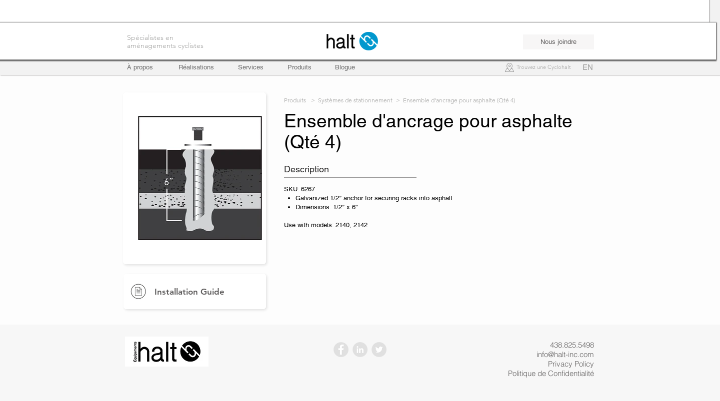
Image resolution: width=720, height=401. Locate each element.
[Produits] (300, 67)
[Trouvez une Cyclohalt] (543, 67)
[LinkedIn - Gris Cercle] (360, 349)
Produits (295, 100)
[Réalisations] (196, 67)
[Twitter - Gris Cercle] (379, 349)
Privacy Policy (571, 364)
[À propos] (144, 67)
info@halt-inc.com (565, 354)
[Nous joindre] (558, 41)
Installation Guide (189, 292)
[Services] (251, 67)
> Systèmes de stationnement (351, 100)
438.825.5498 (572, 345)
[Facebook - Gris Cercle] (341, 349)
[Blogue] (345, 67)
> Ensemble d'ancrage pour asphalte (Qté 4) (455, 100)
